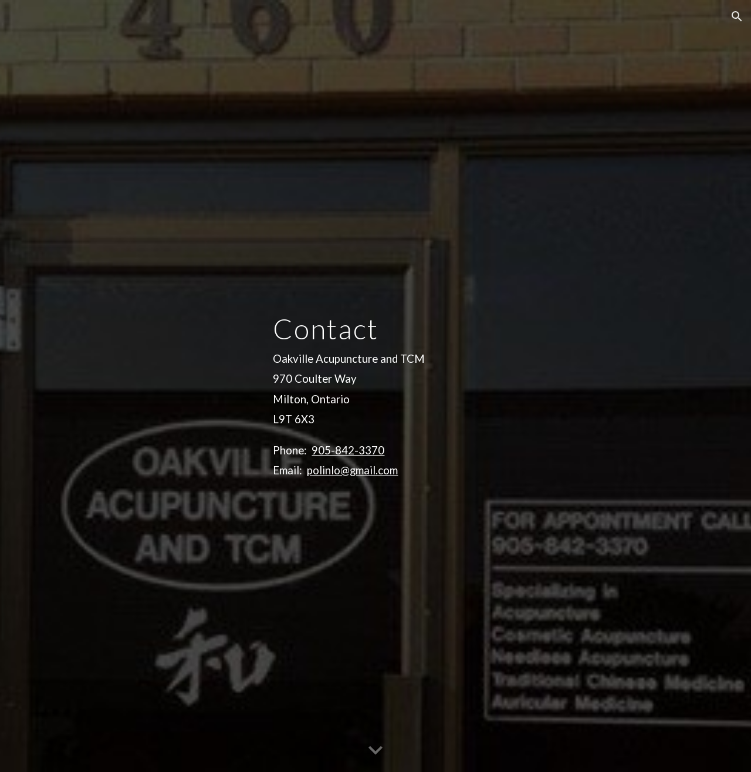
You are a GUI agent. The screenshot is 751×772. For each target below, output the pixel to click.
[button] (737, 16)
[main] (491, 386)
